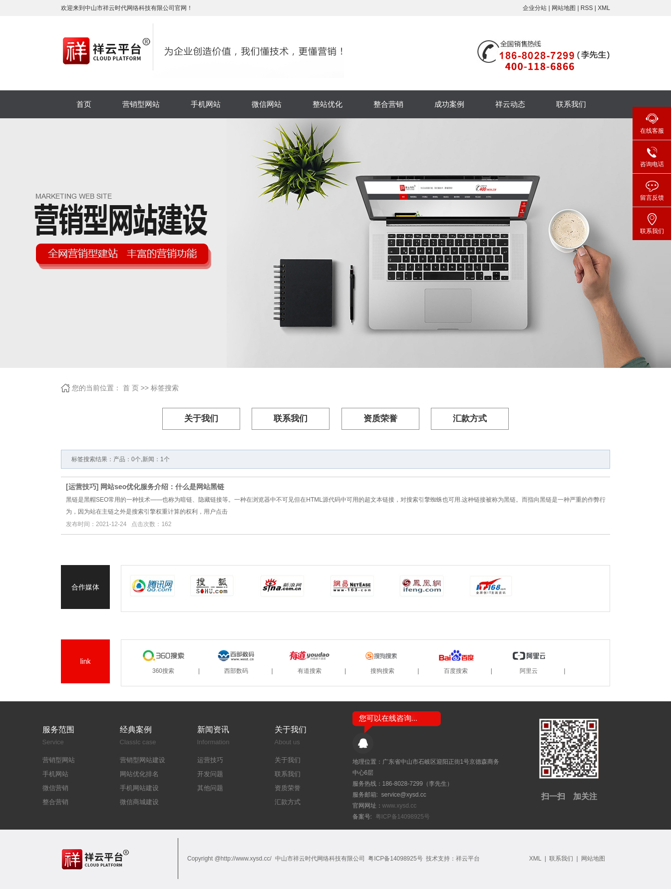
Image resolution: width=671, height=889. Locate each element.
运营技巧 (82, 487)
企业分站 (535, 7)
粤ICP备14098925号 (402, 816)
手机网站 (206, 104)
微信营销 (55, 788)
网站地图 (564, 7)
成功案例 (449, 104)
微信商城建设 (139, 802)
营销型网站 (141, 104)
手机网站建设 (139, 788)
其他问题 (210, 788)
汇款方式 (470, 418)
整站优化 (327, 104)
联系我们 (571, 104)
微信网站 (267, 104)
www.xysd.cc (399, 805)
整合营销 (388, 104)
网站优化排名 (139, 774)
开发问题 (210, 774)
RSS (587, 7)
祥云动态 (510, 104)
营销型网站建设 (142, 760)
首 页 (131, 388)
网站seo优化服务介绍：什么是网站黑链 (162, 487)
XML (604, 7)
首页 (83, 104)
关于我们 (201, 418)
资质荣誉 (380, 418)
